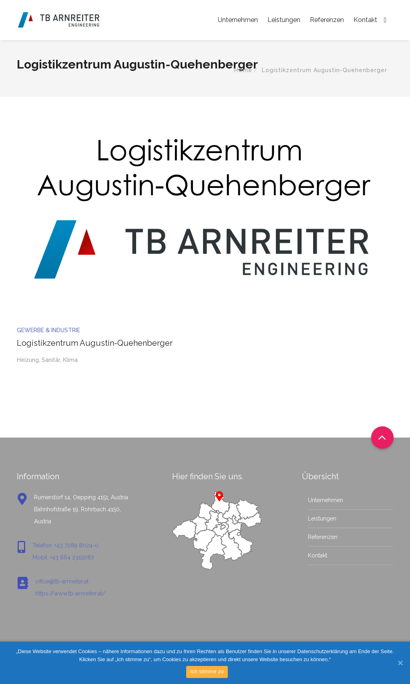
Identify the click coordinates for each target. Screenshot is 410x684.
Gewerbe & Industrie (48, 330)
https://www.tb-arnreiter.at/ (70, 593)
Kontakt (365, 20)
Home (243, 70)
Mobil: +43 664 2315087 (63, 557)
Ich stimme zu (206, 671)
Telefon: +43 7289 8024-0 (65, 545)
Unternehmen (238, 20)
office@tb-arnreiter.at (61, 581)
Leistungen (283, 20)
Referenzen (327, 20)
